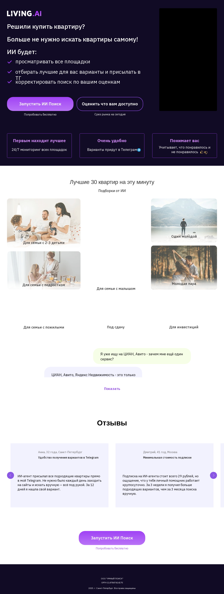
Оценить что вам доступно (110, 104)
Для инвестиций (183, 327)
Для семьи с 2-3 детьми (44, 242)
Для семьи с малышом (116, 288)
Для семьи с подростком (43, 284)
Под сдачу (115, 327)
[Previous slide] (10, 475)
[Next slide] (213, 475)
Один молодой (184, 236)
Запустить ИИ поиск (40, 104)
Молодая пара (184, 283)
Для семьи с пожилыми (43, 327)
